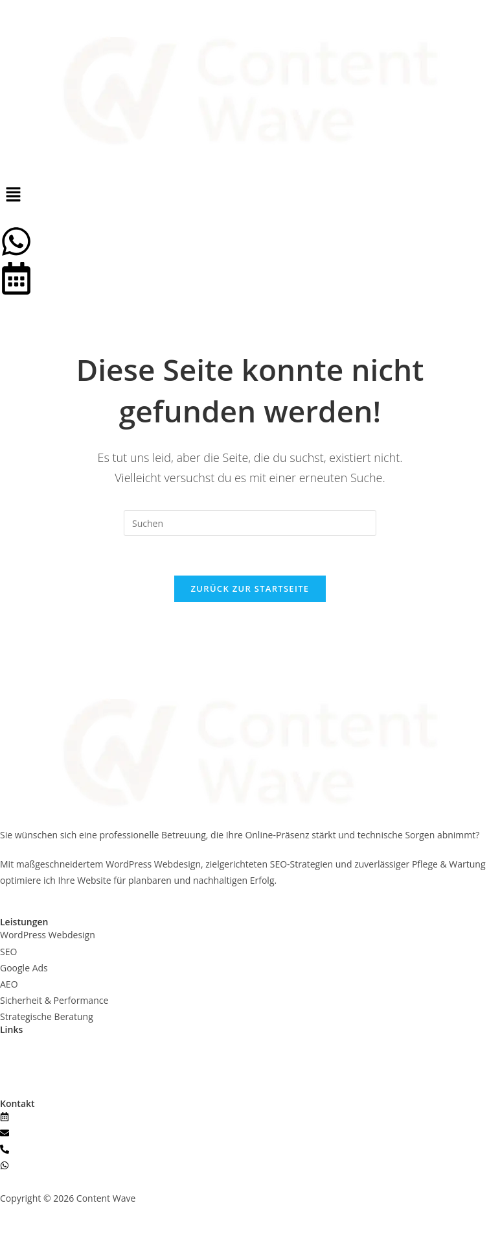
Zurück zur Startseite (250, 588)
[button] (250, 194)
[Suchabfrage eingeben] (250, 523)
